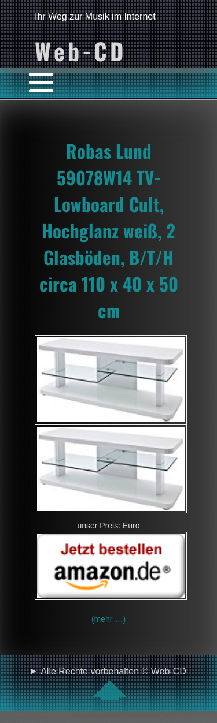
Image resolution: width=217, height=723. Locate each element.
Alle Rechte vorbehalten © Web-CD (113, 683)
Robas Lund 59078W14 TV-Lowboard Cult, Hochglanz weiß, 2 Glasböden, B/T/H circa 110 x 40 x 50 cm (108, 230)
